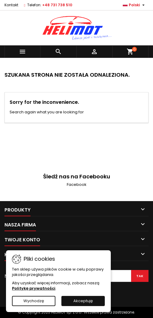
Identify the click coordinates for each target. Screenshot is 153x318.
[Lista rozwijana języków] (134, 5)
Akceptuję (83, 301)
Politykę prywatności (33, 288)
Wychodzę (33, 301)
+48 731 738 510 (57, 4)
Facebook (77, 184)
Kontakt (11, 4)
